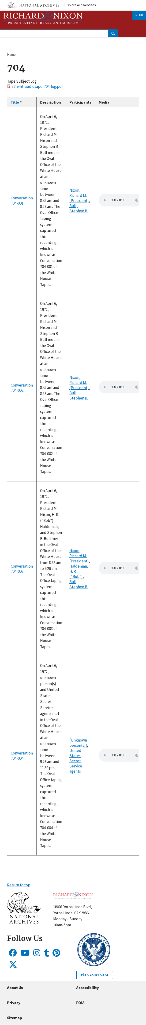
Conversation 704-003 (22, 569)
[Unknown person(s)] (78, 743)
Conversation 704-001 (22, 200)
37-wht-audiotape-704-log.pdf (37, 86)
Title (17, 102)
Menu (139, 15)
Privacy (13, 1002)
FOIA (80, 1002)
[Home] (43, 17)
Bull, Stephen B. (78, 208)
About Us (15, 987)
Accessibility (87, 987)
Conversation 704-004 (22, 756)
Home (11, 54)
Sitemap (14, 1017)
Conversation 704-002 (22, 388)
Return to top (18, 885)
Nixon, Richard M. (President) (79, 195)
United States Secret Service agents (75, 761)
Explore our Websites (81, 5)
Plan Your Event (95, 974)
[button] (24, 922)
